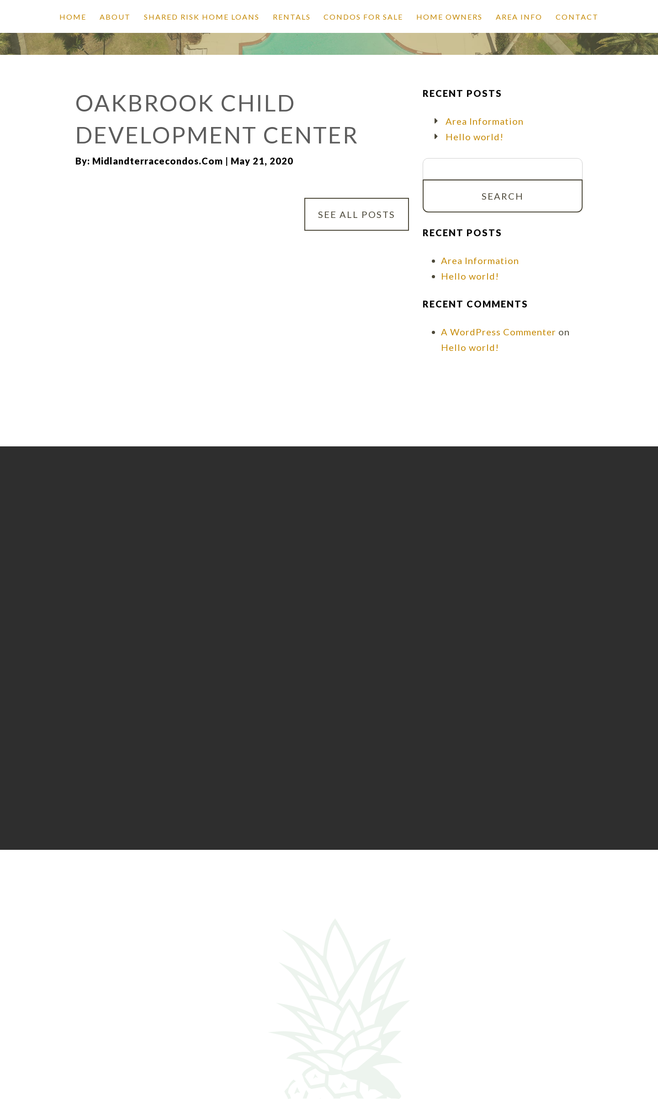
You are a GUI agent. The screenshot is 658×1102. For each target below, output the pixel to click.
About (115, 16)
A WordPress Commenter (498, 331)
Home (72, 16)
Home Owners (449, 16)
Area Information (485, 121)
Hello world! (475, 136)
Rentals (292, 16)
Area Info (519, 16)
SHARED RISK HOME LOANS (202, 16)
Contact (577, 16)
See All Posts (356, 214)
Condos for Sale (363, 16)
